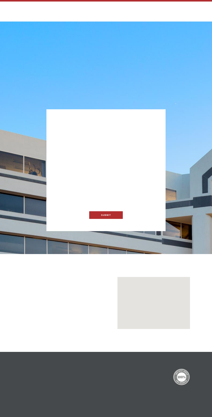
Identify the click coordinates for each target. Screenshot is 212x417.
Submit (106, 215)
